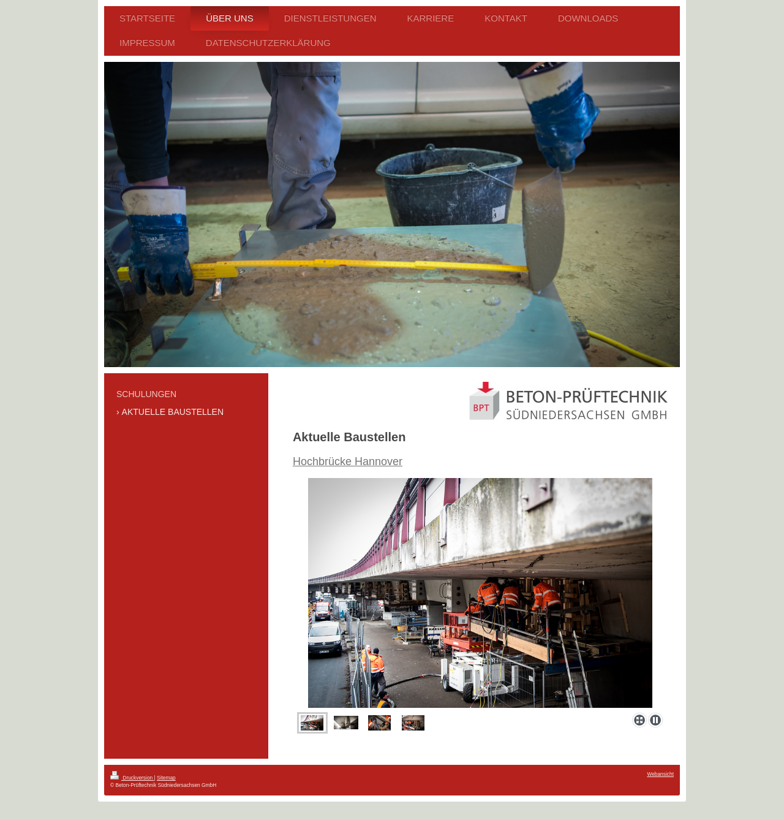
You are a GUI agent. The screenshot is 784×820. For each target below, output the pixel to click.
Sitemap (166, 778)
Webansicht (660, 774)
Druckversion (132, 778)
